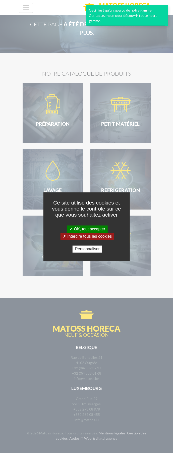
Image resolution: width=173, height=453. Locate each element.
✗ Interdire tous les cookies (87, 236)
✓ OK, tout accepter (87, 229)
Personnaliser (87, 249)
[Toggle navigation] (26, 8)
